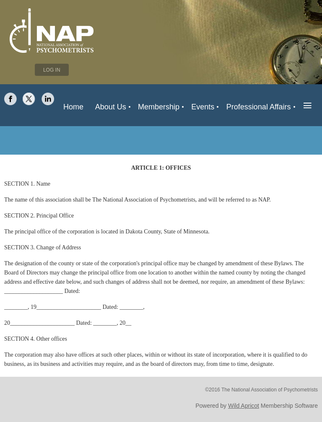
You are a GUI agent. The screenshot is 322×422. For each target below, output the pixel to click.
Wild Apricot (243, 405)
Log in (51, 70)
